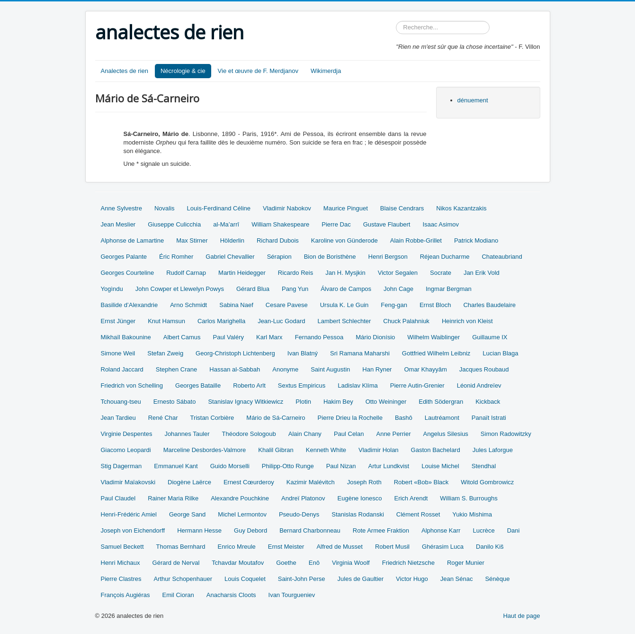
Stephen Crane (176, 369)
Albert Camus (182, 337)
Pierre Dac (336, 224)
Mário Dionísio (375, 337)
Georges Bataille (198, 385)
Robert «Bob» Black (421, 482)
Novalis (164, 208)
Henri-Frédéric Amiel (129, 514)
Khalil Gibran (275, 449)
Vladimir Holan (378, 449)
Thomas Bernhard (181, 546)
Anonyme (285, 369)
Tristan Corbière (212, 417)
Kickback (487, 401)
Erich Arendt (411, 498)
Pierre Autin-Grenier (417, 385)
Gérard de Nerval (176, 562)
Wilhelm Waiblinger (433, 337)
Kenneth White (326, 449)
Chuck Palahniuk (406, 321)
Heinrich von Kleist (467, 321)
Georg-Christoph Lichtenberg (235, 353)
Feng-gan (394, 304)
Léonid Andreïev (479, 385)
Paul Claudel (118, 498)
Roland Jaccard (122, 369)
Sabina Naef (236, 304)
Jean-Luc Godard (281, 321)
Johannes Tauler (186, 433)
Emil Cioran (178, 594)
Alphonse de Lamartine (132, 240)
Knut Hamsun (166, 321)
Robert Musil (392, 546)
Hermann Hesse (199, 530)
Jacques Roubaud (484, 369)
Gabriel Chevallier (230, 256)
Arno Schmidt (188, 304)
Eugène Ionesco (360, 498)
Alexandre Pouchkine (240, 498)
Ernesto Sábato (174, 401)
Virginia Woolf (351, 562)
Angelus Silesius (445, 433)
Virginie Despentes (126, 433)
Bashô (403, 417)
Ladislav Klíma (358, 385)
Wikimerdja (326, 70)
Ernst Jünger (118, 321)
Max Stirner (191, 240)
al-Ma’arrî (226, 224)
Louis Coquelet (245, 578)
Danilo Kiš (490, 546)
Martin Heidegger (242, 272)
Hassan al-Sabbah (234, 369)
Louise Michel (440, 466)
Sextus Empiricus (301, 385)
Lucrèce (483, 530)
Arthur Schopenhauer (182, 578)
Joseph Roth (364, 482)
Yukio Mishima (472, 514)
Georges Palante (124, 256)
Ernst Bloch (435, 304)
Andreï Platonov (303, 498)
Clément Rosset (418, 514)
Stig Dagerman (121, 466)
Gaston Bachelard (435, 449)
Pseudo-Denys (299, 514)
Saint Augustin (330, 369)
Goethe (286, 562)
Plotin (303, 401)
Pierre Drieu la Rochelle (350, 417)
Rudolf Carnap (186, 272)
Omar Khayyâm (425, 369)
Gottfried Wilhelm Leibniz (436, 353)
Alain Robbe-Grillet (416, 240)
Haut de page (521, 615)
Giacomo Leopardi (126, 449)
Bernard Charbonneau (309, 530)
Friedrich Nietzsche (408, 562)
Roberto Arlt (249, 385)
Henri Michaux (120, 562)
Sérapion (279, 256)
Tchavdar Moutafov (238, 562)
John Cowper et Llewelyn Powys (179, 288)
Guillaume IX (489, 337)
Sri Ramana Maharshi (360, 353)
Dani (513, 530)
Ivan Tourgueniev (291, 594)
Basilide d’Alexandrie (129, 304)
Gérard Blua (252, 288)
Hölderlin (232, 240)
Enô (314, 562)
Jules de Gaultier (361, 578)
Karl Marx (269, 337)
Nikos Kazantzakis (461, 208)
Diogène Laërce (189, 482)
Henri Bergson (388, 256)
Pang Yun (295, 288)
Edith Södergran (441, 401)
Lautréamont (442, 417)
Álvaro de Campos (346, 288)
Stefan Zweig (165, 353)
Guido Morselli (230, 466)
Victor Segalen (398, 272)
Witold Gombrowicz (487, 482)
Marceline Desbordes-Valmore (204, 449)
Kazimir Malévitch (310, 482)
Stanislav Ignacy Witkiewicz (245, 401)
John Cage (398, 288)
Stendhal (484, 466)
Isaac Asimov (440, 224)
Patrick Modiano (476, 240)
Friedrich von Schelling (132, 385)
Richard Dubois (278, 240)
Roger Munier (465, 562)
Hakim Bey (338, 401)
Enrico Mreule (237, 546)
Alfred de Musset (339, 546)
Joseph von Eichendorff (133, 530)
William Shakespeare (280, 224)
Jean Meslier (118, 224)
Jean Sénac (456, 578)
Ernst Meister (286, 546)
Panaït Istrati (489, 417)
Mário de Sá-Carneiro (275, 417)
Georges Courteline (127, 272)
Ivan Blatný (302, 353)
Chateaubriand (502, 256)
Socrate (440, 272)
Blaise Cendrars (402, 208)
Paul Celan (349, 433)
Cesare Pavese (287, 304)
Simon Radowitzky (506, 433)
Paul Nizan (341, 466)
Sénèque (497, 578)
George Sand (187, 514)
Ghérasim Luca (443, 546)
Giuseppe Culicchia (174, 224)
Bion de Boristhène (330, 256)
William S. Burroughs (468, 498)
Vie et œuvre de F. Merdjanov (258, 70)
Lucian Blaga (500, 353)
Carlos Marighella (221, 321)
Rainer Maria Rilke (173, 498)
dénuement (472, 100)
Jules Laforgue (493, 449)
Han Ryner (377, 369)
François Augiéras (125, 594)
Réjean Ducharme (445, 256)
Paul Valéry (228, 337)
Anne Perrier (393, 433)
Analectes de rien (124, 70)
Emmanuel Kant (176, 466)
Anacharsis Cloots (231, 594)
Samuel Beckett (122, 546)
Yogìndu (112, 288)
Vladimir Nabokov (287, 208)
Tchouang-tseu (121, 401)
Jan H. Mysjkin (345, 272)
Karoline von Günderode (344, 240)
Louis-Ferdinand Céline (218, 208)
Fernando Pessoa (319, 337)
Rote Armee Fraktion (381, 530)
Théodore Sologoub (249, 433)
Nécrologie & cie (183, 70)
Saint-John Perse (301, 578)
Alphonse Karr (440, 530)
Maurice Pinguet (345, 208)
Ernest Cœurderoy (249, 482)
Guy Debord (250, 530)
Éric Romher (176, 256)
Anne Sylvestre (121, 208)
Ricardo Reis (295, 272)
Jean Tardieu (118, 417)
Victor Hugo (412, 578)
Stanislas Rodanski (357, 514)
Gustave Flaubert (387, 224)
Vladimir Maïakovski (128, 482)
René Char (163, 417)
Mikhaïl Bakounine (126, 337)
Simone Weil (118, 353)
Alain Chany (305, 433)
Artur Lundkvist (389, 466)
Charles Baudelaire (489, 304)
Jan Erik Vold (482, 272)
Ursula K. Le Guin (344, 304)
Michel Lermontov (242, 514)
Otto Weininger (386, 401)
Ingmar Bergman (449, 288)
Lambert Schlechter (344, 321)
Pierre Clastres (121, 578)
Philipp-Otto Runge (288, 466)
